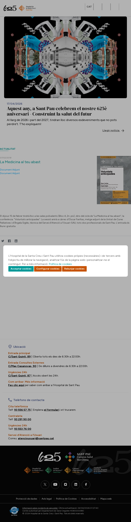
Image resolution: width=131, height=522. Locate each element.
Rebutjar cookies (74, 268)
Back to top (122, 500)
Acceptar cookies (21, 268)
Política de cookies (60, 264)
